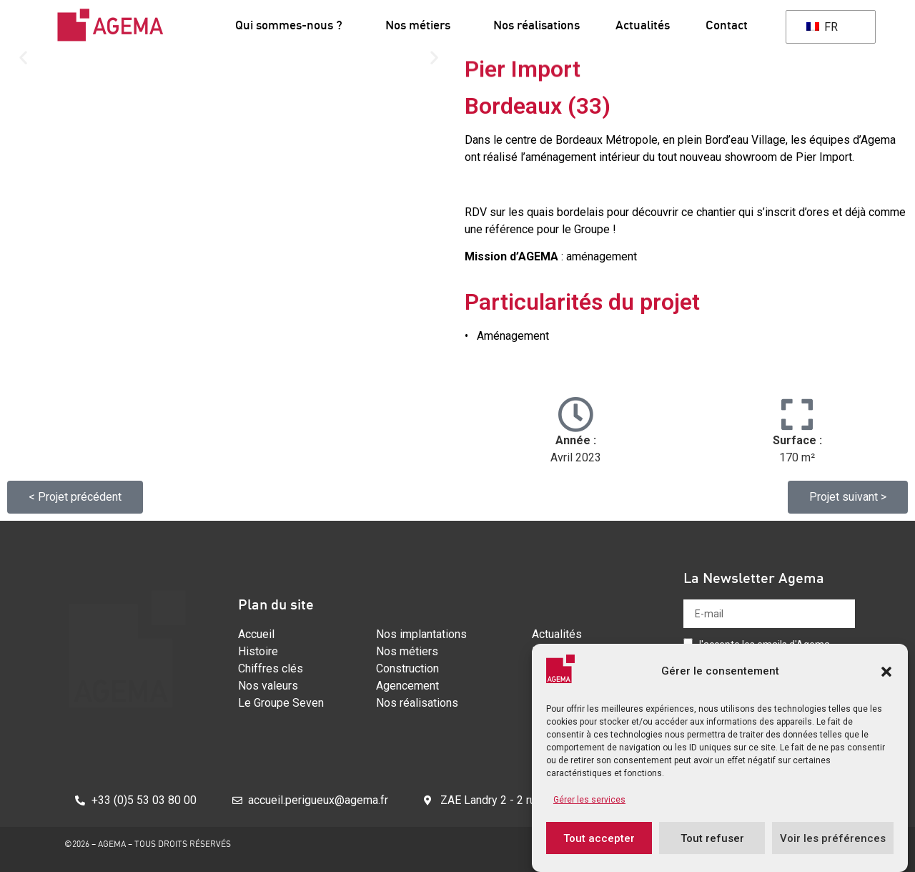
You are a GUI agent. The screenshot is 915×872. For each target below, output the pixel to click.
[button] (886, 672)
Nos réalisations (536, 24)
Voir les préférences (833, 838)
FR (822, 27)
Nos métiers (421, 24)
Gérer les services (589, 800)
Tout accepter (599, 838)
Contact (727, 24)
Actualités (642, 24)
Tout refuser (712, 838)
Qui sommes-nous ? (292, 24)
